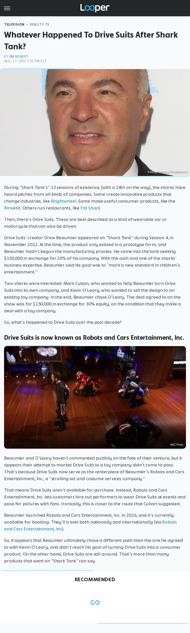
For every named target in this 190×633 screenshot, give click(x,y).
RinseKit (12, 208)
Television (14, 24)
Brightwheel (63, 201)
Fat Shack (90, 208)
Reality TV (39, 24)
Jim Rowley (18, 56)
